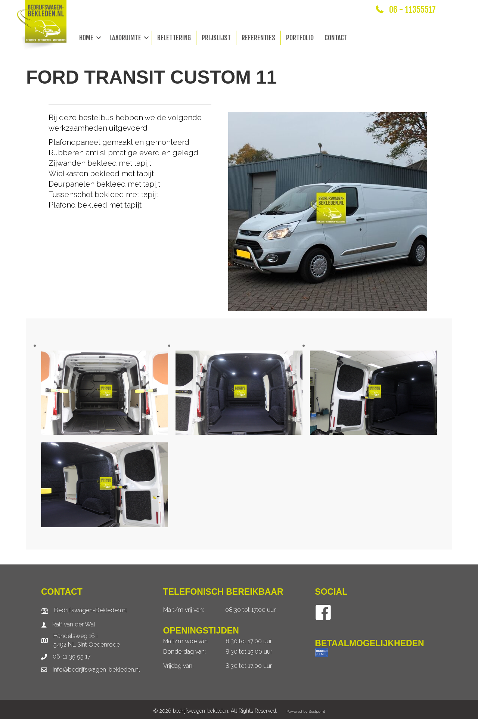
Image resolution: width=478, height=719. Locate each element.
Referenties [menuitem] (258, 38)
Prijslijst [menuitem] (216, 38)
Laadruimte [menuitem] (125, 38)
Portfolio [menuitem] (300, 38)
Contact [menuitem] (336, 38)
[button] (98, 38)
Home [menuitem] (86, 38)
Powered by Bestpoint (305, 711)
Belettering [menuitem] (174, 38)
